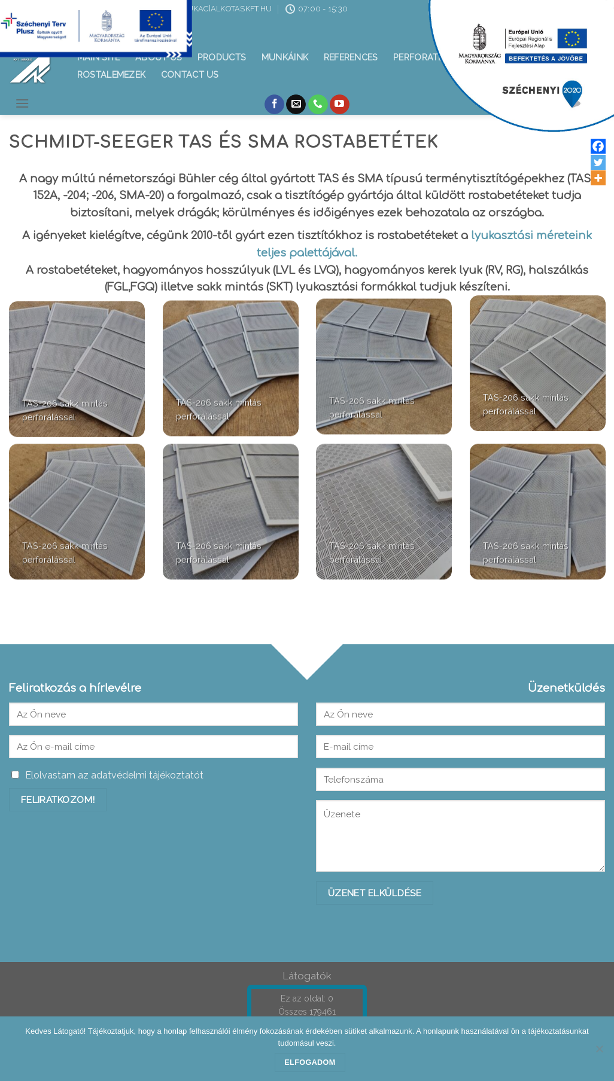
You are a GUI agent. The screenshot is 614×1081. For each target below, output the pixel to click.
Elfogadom (309, 1062)
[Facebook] (598, 146)
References (351, 57)
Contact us (190, 74)
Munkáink (285, 57)
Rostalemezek (111, 74)
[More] (598, 177)
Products (221, 57)
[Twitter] (598, 162)
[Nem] (599, 1052)
